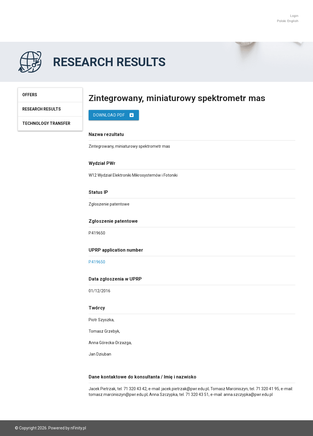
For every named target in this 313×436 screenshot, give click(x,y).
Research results (41, 109)
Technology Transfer (46, 123)
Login (294, 16)
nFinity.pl (78, 428)
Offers (29, 94)
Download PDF (113, 115)
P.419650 (97, 262)
